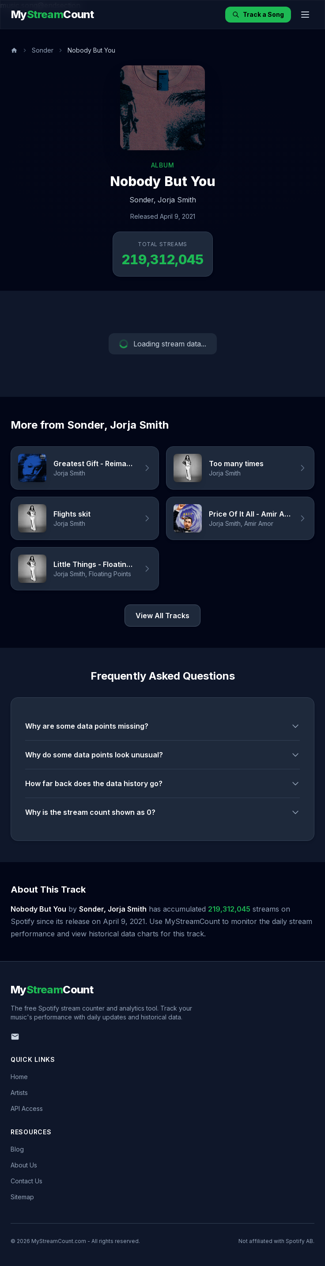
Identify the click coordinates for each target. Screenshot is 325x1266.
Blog (17, 1149)
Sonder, (142, 199)
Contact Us (26, 1181)
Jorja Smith (177, 199)
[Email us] (15, 1036)
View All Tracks (162, 615)
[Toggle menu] (305, 14)
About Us (24, 1165)
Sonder (42, 50)
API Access (27, 1108)
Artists (19, 1092)
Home (19, 1076)
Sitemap (22, 1197)
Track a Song (258, 14)
